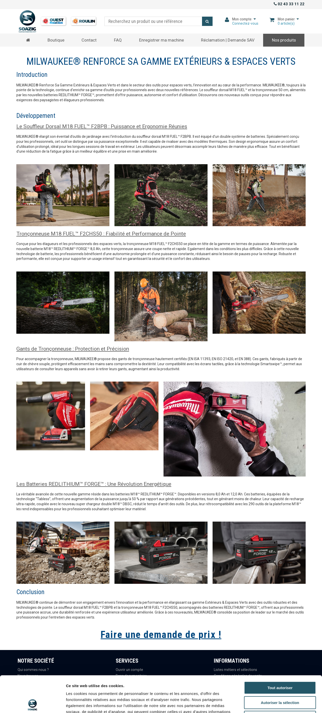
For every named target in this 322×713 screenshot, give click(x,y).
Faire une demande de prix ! (161, 634)
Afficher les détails (277, 703)
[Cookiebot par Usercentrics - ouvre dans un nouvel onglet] (33, 703)
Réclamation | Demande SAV (228, 40)
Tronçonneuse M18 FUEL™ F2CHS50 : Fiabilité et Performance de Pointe (101, 234)
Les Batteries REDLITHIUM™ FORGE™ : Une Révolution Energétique (93, 484)
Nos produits (284, 40)
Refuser (280, 681)
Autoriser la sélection (280, 666)
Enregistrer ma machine (161, 40)
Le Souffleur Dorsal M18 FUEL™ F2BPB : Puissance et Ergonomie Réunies (101, 126)
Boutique (56, 40)
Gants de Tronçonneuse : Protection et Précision (72, 349)
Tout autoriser (280, 651)
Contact (89, 40)
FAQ (118, 40)
